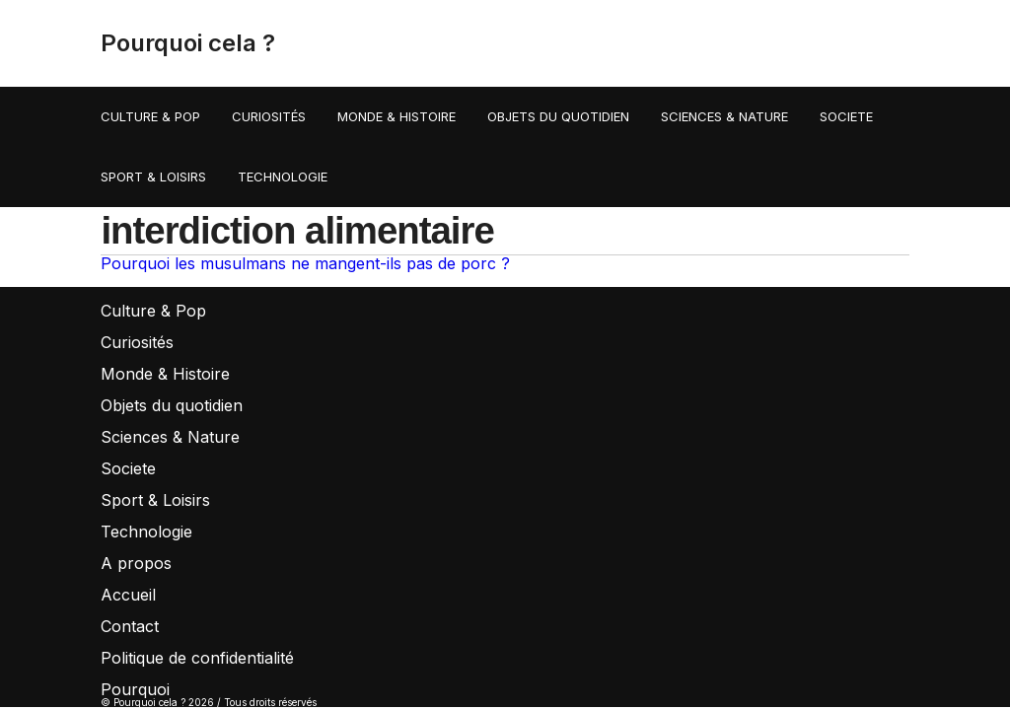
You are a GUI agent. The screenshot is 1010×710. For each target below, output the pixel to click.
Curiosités (269, 116)
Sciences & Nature (724, 116)
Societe (846, 116)
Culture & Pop (150, 116)
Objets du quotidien (558, 116)
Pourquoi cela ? (188, 43)
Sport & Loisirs (153, 176)
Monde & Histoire (396, 116)
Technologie (282, 176)
